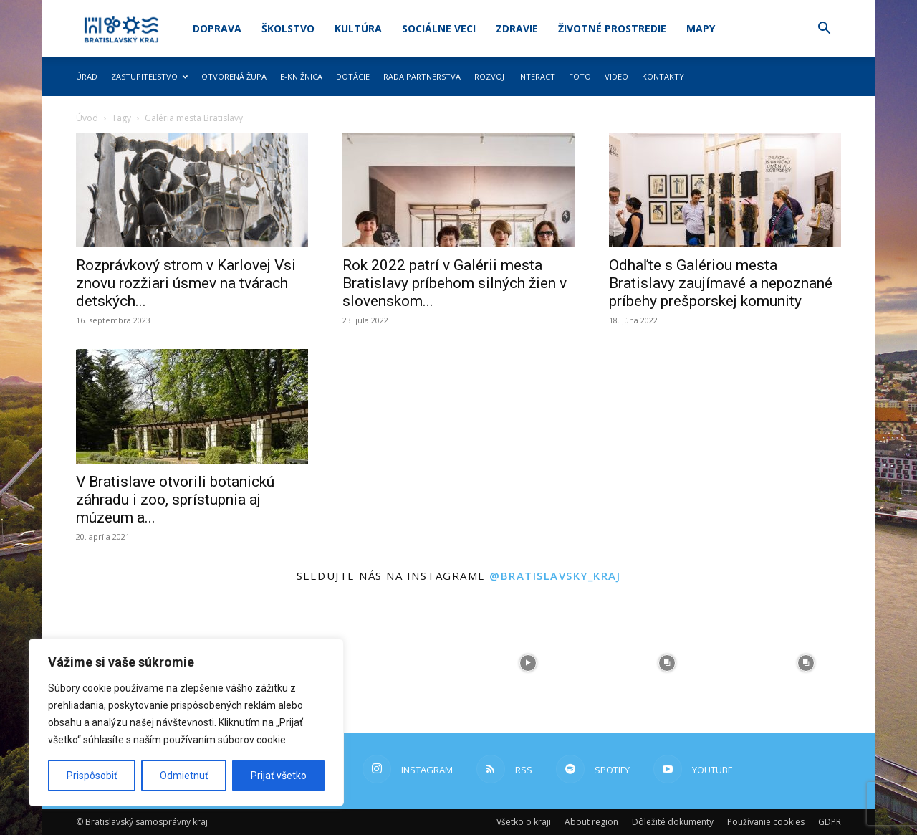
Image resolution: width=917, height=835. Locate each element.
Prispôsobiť (92, 775)
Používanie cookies (766, 822)
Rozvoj (489, 76)
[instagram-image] (389, 663)
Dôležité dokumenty (673, 822)
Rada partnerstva (422, 76)
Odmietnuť (184, 775)
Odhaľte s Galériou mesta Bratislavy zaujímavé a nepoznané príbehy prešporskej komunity (720, 283)
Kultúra (358, 28)
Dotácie (353, 76)
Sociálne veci (439, 28)
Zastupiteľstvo (149, 76)
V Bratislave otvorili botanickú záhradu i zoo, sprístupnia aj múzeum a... (175, 499)
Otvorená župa (234, 76)
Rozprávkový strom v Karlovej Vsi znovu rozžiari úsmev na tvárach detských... (186, 283)
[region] (186, 722)
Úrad (86, 76)
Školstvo (288, 28)
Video (616, 76)
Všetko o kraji (523, 822)
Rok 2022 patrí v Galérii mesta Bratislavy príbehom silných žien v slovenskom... (454, 283)
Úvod (87, 118)
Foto (580, 76)
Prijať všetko (279, 775)
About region (591, 822)
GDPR (829, 822)
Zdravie (517, 28)
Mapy (700, 28)
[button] (824, 30)
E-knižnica (301, 76)
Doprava (217, 28)
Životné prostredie (612, 28)
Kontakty (663, 76)
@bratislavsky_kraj (554, 575)
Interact (536, 76)
